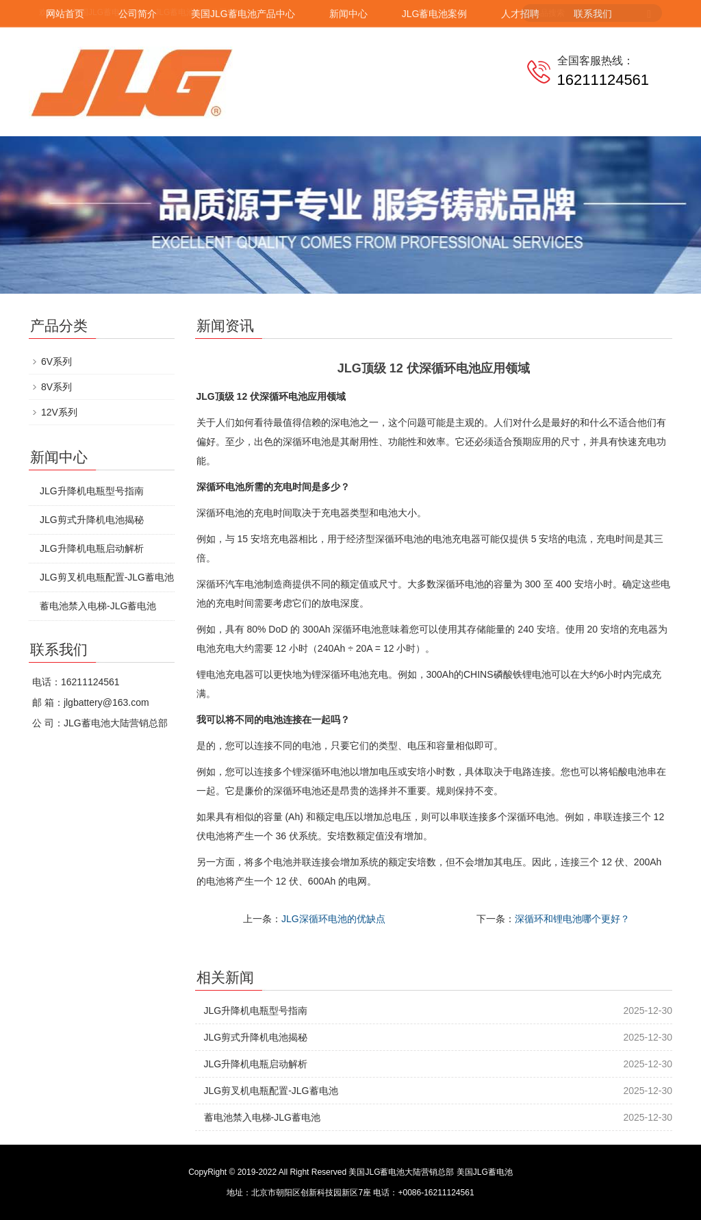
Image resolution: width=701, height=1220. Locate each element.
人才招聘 (520, 13)
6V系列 (56, 361)
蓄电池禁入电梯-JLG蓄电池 (262, 1117)
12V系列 (59, 412)
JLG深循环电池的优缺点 (333, 918)
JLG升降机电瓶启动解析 (256, 1063)
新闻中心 (348, 13)
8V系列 (56, 386)
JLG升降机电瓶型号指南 (256, 1010)
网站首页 (65, 13)
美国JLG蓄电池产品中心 (243, 13)
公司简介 (137, 13)
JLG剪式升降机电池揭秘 (256, 1037)
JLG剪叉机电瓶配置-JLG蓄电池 (271, 1090)
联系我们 (593, 13)
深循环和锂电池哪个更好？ (572, 918)
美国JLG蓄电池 (485, 1172)
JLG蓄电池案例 (435, 13)
